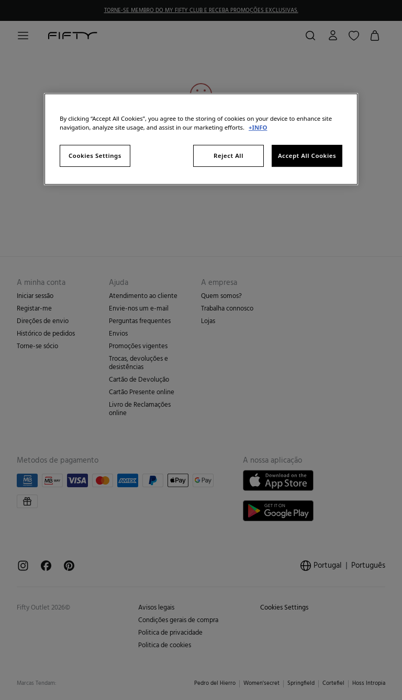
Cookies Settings (95, 155)
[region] (201, 139)
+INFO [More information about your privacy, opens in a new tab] (258, 127)
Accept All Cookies (307, 155)
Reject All (228, 155)
